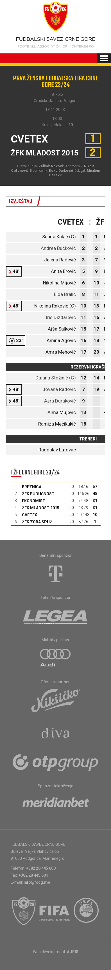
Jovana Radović (59, 389)
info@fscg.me (37, 882)
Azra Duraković (60, 401)
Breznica (31, 487)
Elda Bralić (65, 294)
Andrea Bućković (58, 248)
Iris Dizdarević (61, 317)
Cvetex (29, 515)
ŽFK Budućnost (38, 494)
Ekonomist (33, 501)
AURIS (72, 951)
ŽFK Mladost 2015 (40, 508)
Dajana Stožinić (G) (55, 378)
